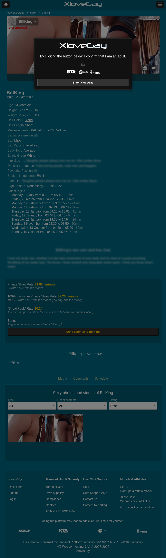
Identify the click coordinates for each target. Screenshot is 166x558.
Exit (83, 64)
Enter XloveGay (83, 82)
